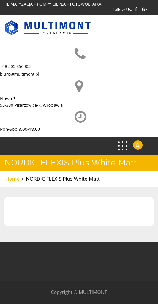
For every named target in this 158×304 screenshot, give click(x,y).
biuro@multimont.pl (19, 74)
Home (12, 178)
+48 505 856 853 (16, 66)
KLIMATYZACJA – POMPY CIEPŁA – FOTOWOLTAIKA (52, 4)
